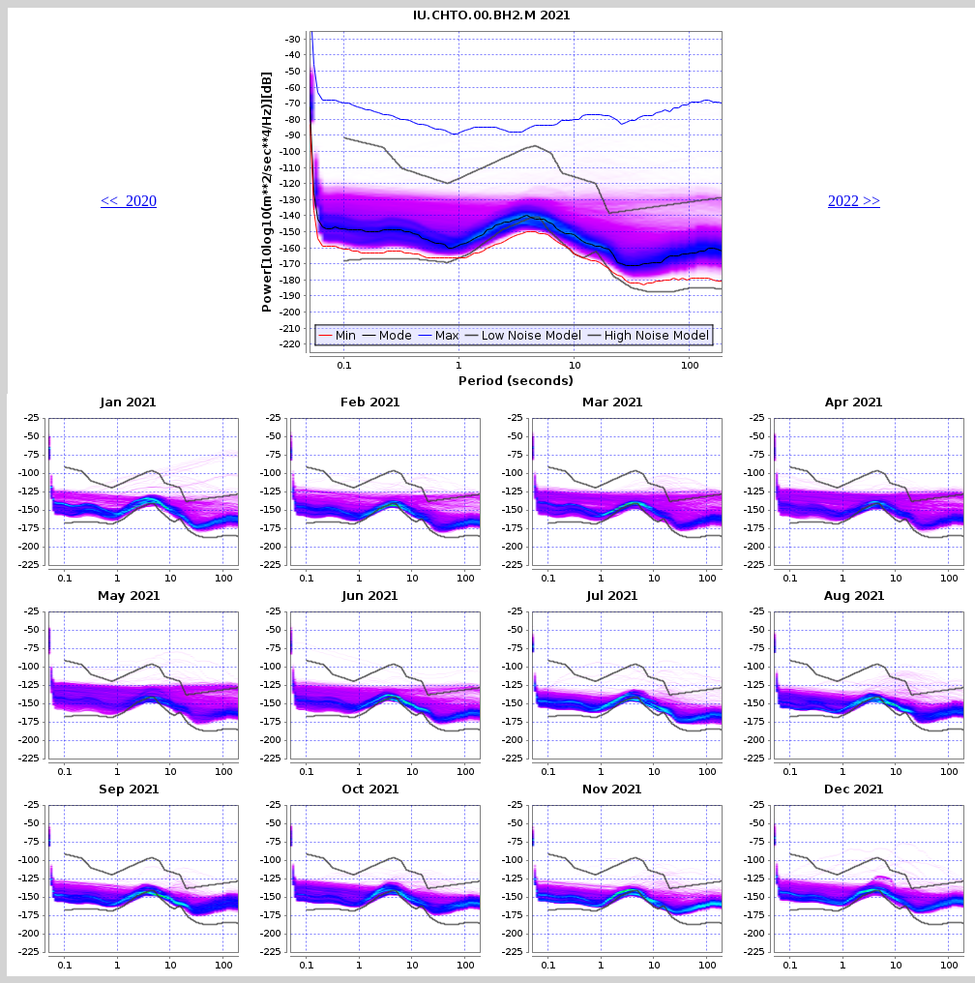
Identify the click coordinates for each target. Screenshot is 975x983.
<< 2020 (129, 201)
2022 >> (854, 201)
